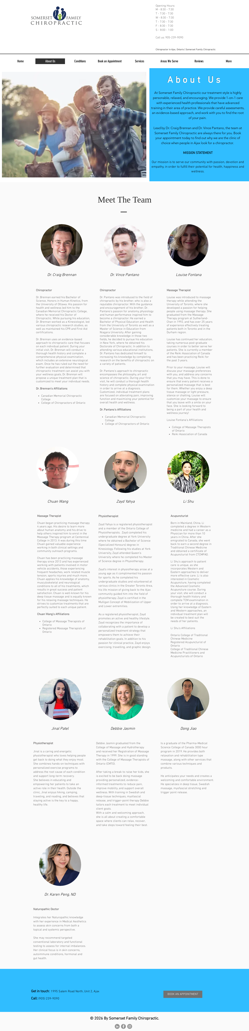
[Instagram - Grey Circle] (129, 1026)
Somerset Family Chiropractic (180, 93)
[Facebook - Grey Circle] (123, 1026)
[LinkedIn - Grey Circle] (117, 1026)
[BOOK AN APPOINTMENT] (182, 994)
